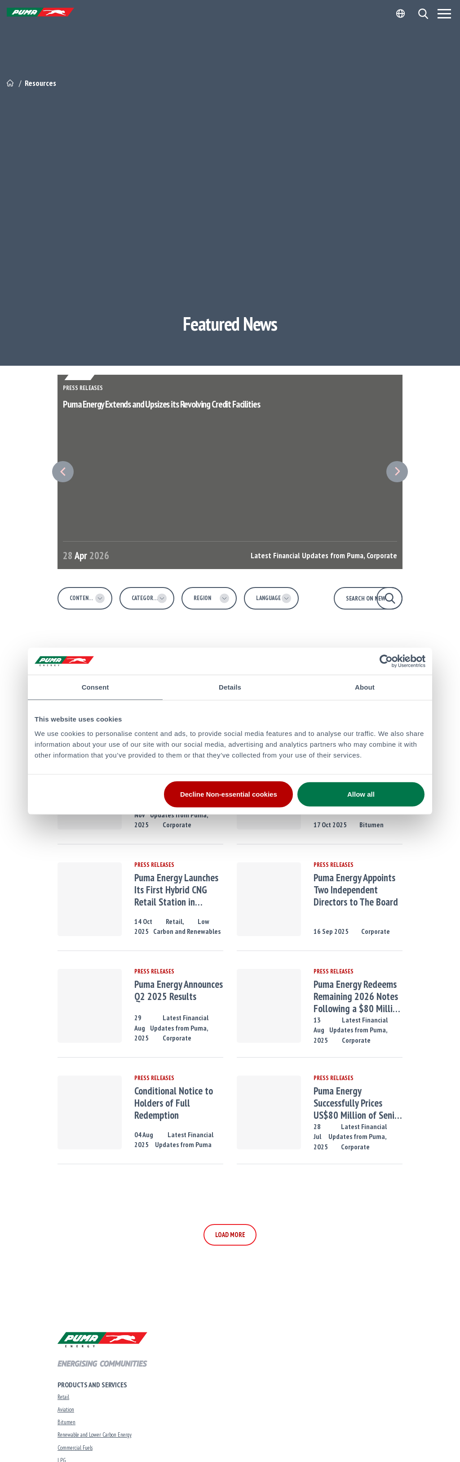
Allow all (361, 794)
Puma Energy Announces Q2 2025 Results (178, 990)
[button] (423, 14)
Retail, (175, 921)
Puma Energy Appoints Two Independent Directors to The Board (356, 890)
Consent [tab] (95, 687)
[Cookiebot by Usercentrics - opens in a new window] (386, 661)
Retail (63, 1397)
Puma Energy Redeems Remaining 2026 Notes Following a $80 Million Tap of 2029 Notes (358, 996)
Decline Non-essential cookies (228, 794)
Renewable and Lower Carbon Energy (95, 1435)
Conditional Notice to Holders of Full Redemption (173, 1103)
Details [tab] (230, 687)
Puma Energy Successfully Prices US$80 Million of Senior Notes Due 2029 (358, 1103)
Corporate (177, 824)
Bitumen (371, 824)
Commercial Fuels (75, 1448)
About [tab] (365, 687)
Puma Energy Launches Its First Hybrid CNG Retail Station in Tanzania (176, 890)
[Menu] (444, 13)
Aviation (66, 1409)
